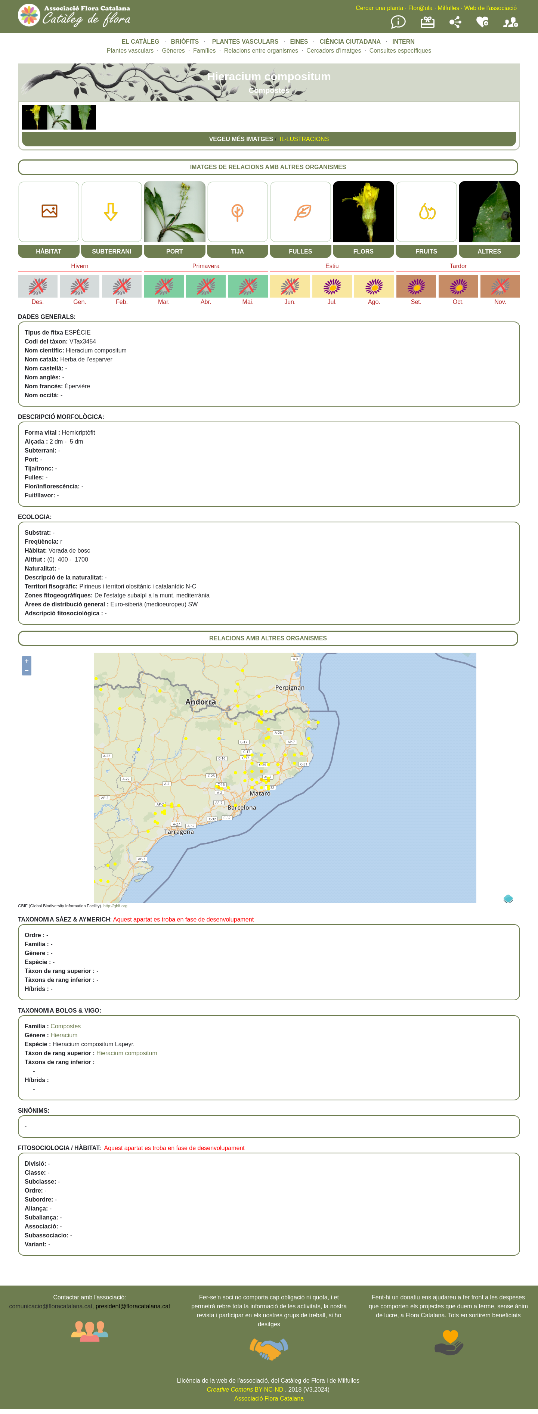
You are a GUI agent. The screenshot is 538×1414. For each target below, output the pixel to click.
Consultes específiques (400, 50)
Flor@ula (420, 8)
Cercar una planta (379, 8)
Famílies (204, 50)
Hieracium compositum (126, 1053)
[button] (34, 127)
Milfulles (448, 8)
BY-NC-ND (245, 1389)
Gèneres (173, 50)
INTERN (403, 41)
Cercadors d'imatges (333, 50)
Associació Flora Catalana (269, 1398)
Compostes (65, 1026)
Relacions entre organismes (261, 50)
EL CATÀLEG (141, 41)
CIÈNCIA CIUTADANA (350, 41)
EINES (299, 41)
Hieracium (63, 1035)
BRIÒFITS (186, 41)
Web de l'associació (490, 8)
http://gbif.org (115, 906)
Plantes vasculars (130, 50)
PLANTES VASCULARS (245, 41)
